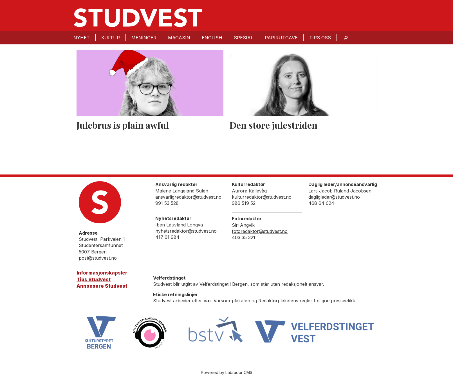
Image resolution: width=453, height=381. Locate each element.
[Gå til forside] (137, 17)
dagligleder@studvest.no (334, 197)
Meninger (143, 37)
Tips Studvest (94, 279)
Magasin (179, 37)
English (212, 37)
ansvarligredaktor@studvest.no (188, 197)
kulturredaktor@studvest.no (261, 197)
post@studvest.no (98, 258)
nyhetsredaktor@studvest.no (186, 231)
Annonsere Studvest (102, 286)
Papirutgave (281, 37)
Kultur (110, 37)
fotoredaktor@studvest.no (260, 231)
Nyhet (81, 37)
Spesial (243, 37)
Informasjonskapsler (102, 273)
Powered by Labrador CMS (226, 372)
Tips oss (320, 37)
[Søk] (345, 38)
